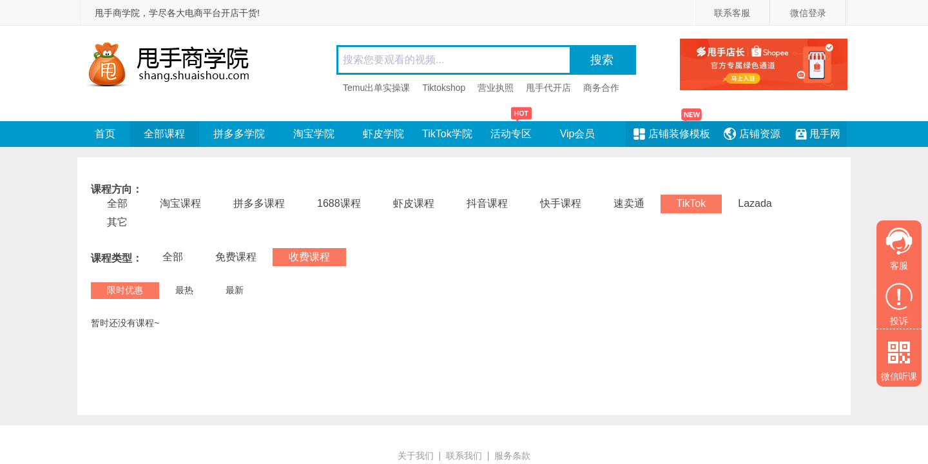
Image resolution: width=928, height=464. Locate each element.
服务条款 (512, 455)
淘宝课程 (180, 203)
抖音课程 (487, 203)
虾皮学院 (383, 133)
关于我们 (416, 455)
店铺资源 (759, 133)
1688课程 (339, 203)
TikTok (691, 203)
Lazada (755, 203)
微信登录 (808, 13)
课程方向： (116, 189)
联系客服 (732, 13)
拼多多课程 (259, 203)
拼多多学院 (239, 133)
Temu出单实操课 (376, 87)
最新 (235, 290)
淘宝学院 (313, 133)
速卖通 (629, 203)
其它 (117, 222)
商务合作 (601, 87)
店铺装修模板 (679, 133)
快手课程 (560, 203)
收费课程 (309, 256)
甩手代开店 (548, 87)
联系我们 (464, 455)
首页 (105, 133)
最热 (184, 290)
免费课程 (235, 256)
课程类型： (116, 258)
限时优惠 (125, 290)
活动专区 (511, 130)
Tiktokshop (443, 87)
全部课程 (164, 133)
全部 (117, 203)
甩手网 (824, 133)
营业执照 (496, 87)
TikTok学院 (447, 133)
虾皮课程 (413, 203)
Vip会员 (577, 133)
